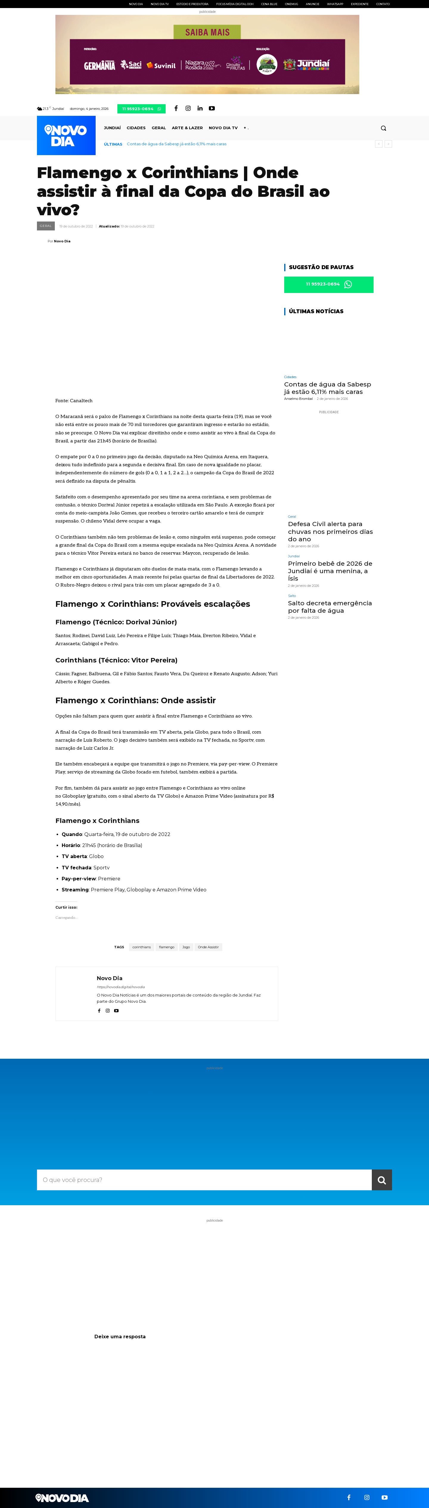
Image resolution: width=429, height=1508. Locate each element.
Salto (292, 596)
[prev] (379, 144)
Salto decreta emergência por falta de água (330, 606)
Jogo (186, 947)
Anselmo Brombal (298, 399)
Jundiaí (294, 556)
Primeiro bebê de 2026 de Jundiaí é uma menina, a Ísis (330, 571)
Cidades (290, 377)
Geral (46, 226)
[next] (388, 144)
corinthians (142, 947)
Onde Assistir (208, 947)
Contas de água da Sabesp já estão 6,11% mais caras (176, 143)
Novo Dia (62, 241)
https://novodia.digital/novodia (120, 987)
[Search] (382, 1179)
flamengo (166, 947)
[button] (383, 128)
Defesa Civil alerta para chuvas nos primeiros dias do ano (330, 531)
